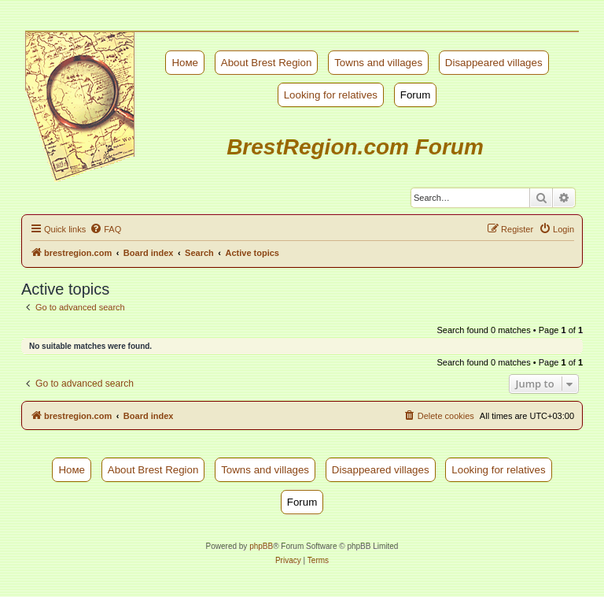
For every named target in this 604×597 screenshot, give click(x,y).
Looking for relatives (331, 95)
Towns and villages (378, 63)
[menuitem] (105, 229)
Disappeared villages (494, 63)
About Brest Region (266, 63)
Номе (184, 63)
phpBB (261, 546)
